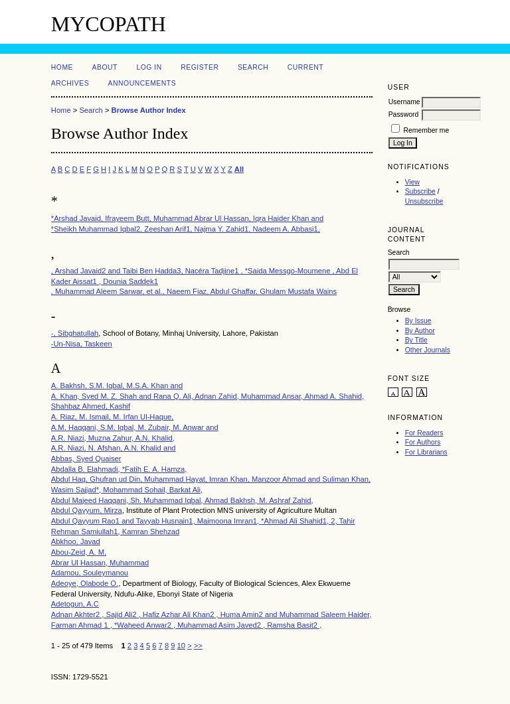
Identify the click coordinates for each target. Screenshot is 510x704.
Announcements (142, 83)
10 (181, 646)
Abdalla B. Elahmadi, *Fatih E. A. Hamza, (119, 469)
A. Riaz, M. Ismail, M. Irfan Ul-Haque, (112, 417)
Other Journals (427, 350)
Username (404, 102)
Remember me (427, 130)
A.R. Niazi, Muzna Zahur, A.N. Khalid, (113, 438)
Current (305, 67)
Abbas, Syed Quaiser (86, 458)
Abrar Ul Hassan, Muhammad (100, 563)
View (412, 182)
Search (253, 67)
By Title (416, 340)
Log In (148, 67)
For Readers (424, 433)
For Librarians (426, 452)
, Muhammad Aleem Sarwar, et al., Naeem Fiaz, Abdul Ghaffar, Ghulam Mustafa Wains (194, 291)
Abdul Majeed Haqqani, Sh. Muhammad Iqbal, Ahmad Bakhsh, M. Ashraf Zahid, (182, 500)
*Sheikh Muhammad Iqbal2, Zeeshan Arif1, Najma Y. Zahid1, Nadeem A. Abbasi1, (185, 229)
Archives (70, 83)
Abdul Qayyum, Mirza (86, 510)
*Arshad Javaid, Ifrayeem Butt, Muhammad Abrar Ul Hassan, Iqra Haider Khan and (187, 218)
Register (199, 67)
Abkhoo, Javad (75, 541)
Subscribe (420, 191)
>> (198, 646)
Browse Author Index (149, 110)
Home (62, 67)
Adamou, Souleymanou (89, 573)
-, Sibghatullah (75, 333)
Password (403, 114)
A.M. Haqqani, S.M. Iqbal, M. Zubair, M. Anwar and (134, 427)
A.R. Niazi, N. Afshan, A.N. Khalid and (113, 448)
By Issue (418, 320)
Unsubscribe (424, 201)
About (105, 67)
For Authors (423, 442)
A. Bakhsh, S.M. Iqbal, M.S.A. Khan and (117, 385)
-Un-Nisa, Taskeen (81, 344)
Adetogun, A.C (75, 604)
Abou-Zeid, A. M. (78, 552)
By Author (420, 330)
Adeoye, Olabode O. (84, 583)
